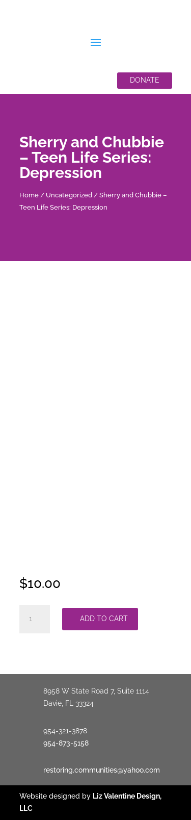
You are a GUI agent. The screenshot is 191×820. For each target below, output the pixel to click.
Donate (144, 80)
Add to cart (104, 618)
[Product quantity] (34, 619)
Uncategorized (69, 195)
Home (29, 195)
